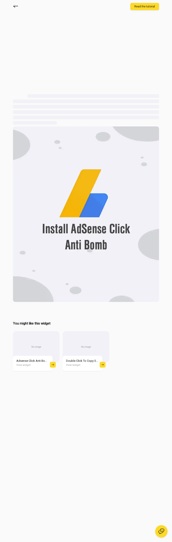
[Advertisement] (50, 53)
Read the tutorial (144, 6)
